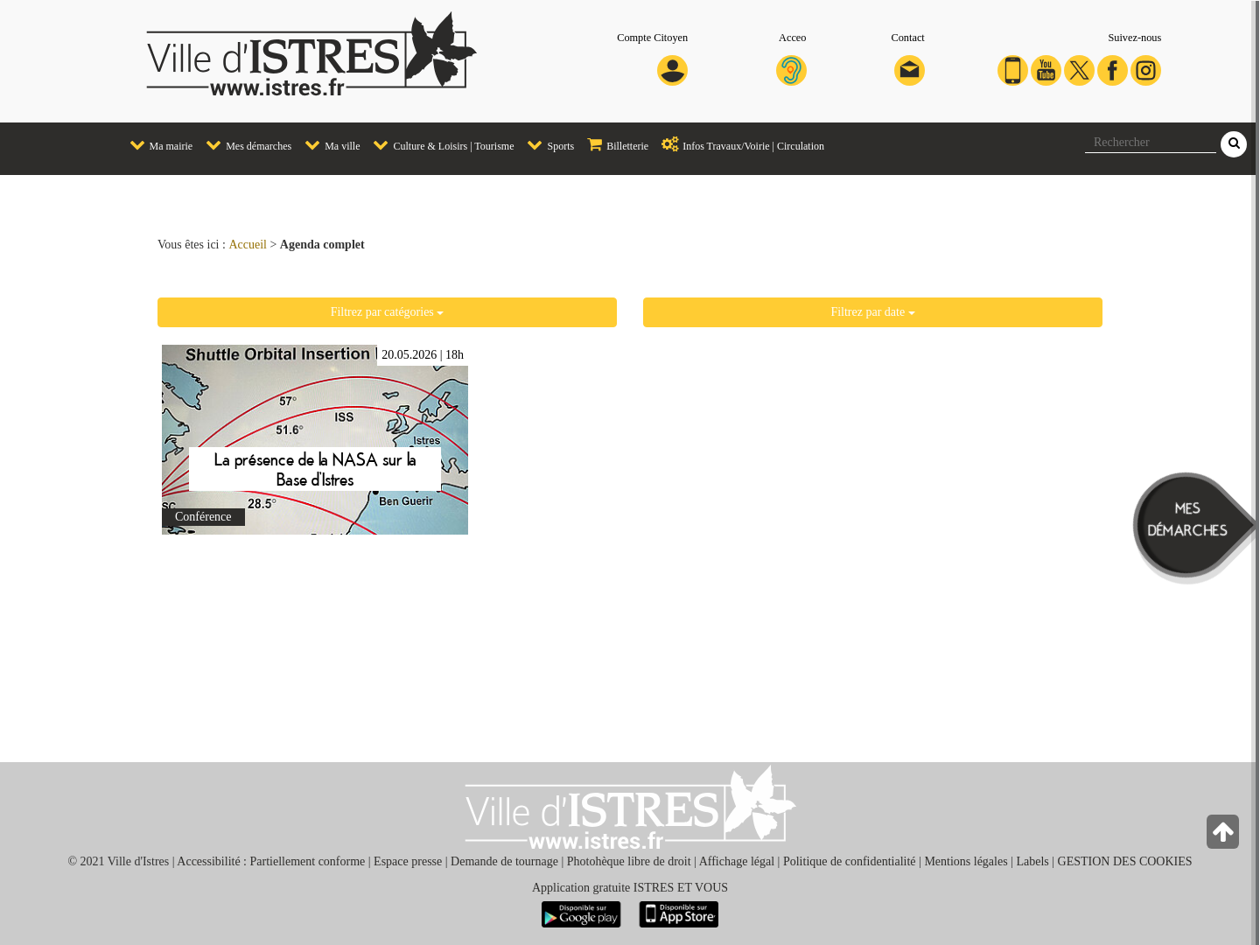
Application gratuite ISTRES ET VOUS (630, 887)
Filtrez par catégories (387, 311)
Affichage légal (736, 861)
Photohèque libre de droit (629, 861)
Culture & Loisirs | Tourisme (439, 144)
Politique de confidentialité (849, 861)
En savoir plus (315, 440)
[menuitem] (154, 145)
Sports (546, 144)
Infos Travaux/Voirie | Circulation (738, 144)
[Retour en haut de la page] (1224, 836)
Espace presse (408, 861)
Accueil (247, 244)
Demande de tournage (504, 861)
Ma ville (328, 144)
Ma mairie (157, 144)
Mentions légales (965, 861)
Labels (1032, 861)
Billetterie (613, 144)
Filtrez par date (872, 311)
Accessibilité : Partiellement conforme (271, 861)
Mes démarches (244, 144)
